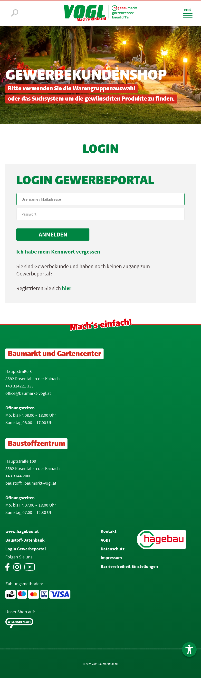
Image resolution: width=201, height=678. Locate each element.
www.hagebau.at (22, 531)
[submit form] (52, 234)
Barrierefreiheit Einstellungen (129, 566)
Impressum (111, 557)
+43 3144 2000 (18, 476)
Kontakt (108, 531)
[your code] (100, 214)
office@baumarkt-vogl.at (28, 393)
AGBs (105, 540)
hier (66, 288)
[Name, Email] (100, 199)
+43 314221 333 (19, 386)
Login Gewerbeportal (25, 549)
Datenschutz (112, 549)
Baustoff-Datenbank (25, 540)
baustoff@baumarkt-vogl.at (30, 483)
